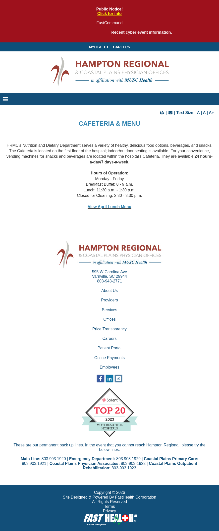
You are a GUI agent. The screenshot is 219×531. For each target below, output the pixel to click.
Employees (109, 367)
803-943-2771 (109, 281)
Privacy (109, 511)
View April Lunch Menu (109, 207)
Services (109, 310)
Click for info (109, 13)
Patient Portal (109, 348)
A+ (211, 113)
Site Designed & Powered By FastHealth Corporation (109, 497)
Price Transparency (109, 329)
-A (198, 113)
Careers (121, 47)
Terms (109, 506)
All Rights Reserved (109, 502)
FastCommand (110, 23)
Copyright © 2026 (109, 492)
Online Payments (109, 358)
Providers (109, 300)
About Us (109, 290)
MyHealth (98, 47)
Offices (109, 319)
